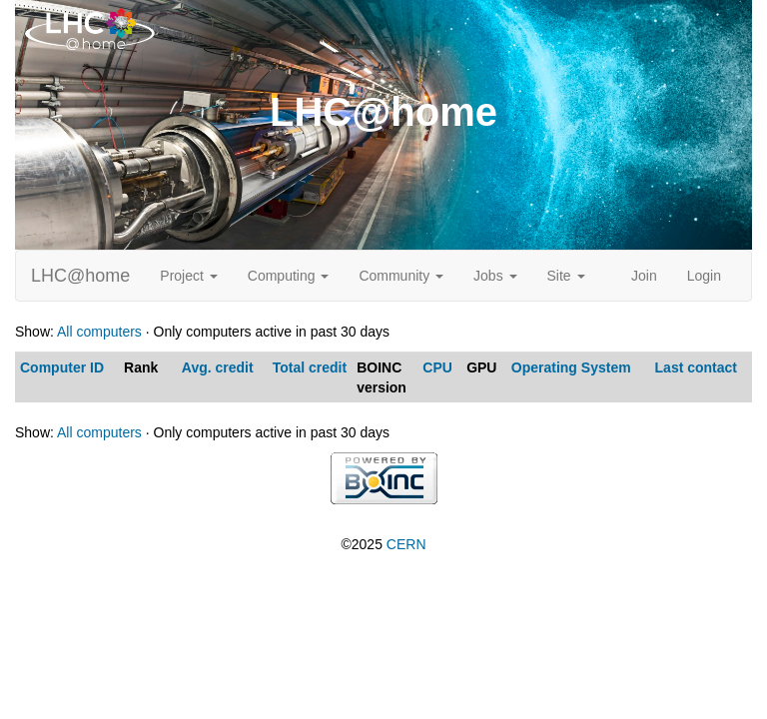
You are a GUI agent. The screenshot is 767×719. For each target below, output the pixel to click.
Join (644, 276)
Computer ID (62, 367)
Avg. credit (218, 367)
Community (401, 276)
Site (566, 276)
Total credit (310, 367)
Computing (289, 276)
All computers (99, 332)
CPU (437, 367)
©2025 (383, 544)
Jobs (494, 276)
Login (704, 276)
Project (188, 276)
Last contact (696, 367)
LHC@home (80, 276)
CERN (406, 544)
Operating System (571, 367)
